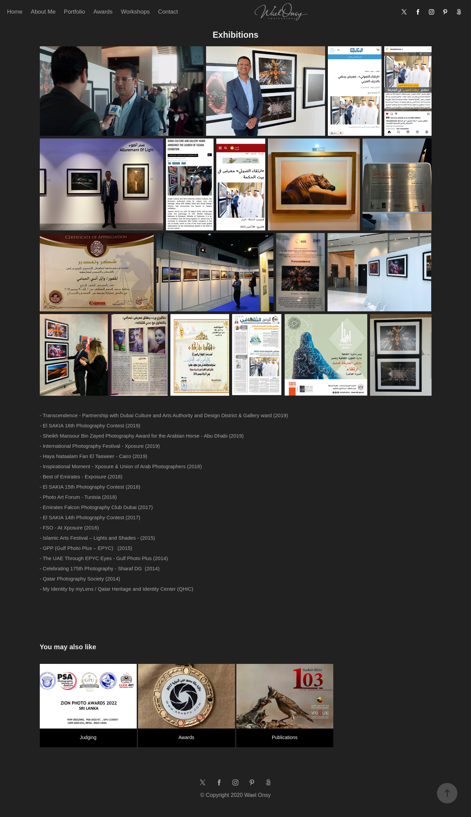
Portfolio (74, 12)
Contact (168, 12)
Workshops (135, 12)
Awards (103, 12)
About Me (43, 12)
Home (14, 12)
